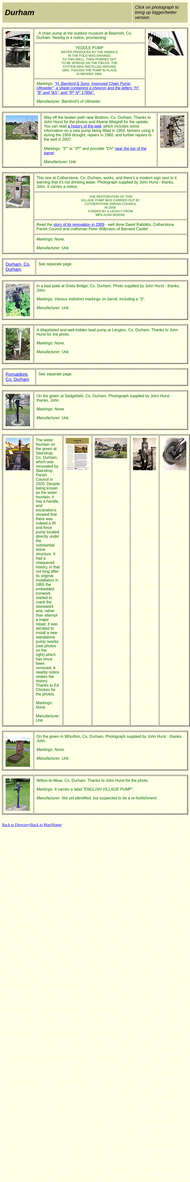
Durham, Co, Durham (18, 267)
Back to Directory (16, 825)
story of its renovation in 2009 (78, 224)
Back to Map (41, 825)
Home (56, 825)
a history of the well (84, 126)
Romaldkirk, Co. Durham (17, 377)
